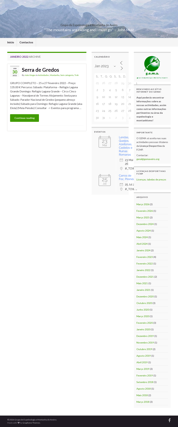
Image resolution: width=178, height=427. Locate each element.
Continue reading (24, 117)
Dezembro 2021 (145, 276)
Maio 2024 (142, 237)
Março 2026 (142, 204)
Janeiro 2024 (143, 250)
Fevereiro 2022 (144, 263)
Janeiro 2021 (143, 289)
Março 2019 (142, 368)
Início (10, 42)
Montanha (54, 75)
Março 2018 (142, 401)
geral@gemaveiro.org (147, 159)
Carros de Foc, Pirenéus (127, 177)
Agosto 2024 (143, 230)
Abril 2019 (142, 362)
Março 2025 (142, 217)
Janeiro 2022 (143, 270)
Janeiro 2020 (143, 329)
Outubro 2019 (144, 349)
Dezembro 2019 (145, 335)
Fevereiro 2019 (144, 375)
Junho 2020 (142, 309)
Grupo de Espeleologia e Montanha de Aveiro (89, 24)
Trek (76, 75)
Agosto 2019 (143, 355)
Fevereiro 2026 (144, 210)
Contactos (26, 42)
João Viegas (30, 75)
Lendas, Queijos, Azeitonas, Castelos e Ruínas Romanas (125, 146)
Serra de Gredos (40, 70)
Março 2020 (142, 316)
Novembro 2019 (145, 342)
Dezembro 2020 (145, 296)
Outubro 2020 (144, 303)
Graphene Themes (31, 422)
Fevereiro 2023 (144, 256)
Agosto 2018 (143, 388)
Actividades (43, 75)
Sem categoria (67, 75)
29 (122, 83)
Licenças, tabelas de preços (151, 179)
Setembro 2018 (144, 382)
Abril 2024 (142, 243)
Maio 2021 (142, 283)
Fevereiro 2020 (144, 322)
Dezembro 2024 (145, 224)
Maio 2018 (142, 395)
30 (129, 83)
